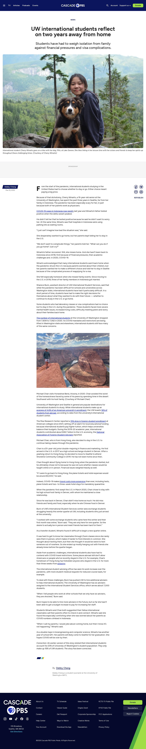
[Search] (107, 5)
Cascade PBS (46, 740)
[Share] (136, 187)
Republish (138, 198)
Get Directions (16, 732)
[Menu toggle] (4, 5)
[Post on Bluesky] (141, 187)
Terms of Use (104, 721)
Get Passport (62, 714)
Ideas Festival (83, 701)
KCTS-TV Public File (106, 701)
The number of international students (53, 318)
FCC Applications (105, 714)
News (73, 20)
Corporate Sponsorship (87, 714)
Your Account (41, 727)
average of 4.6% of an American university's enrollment (61, 410)
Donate (138, 5)
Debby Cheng (63, 668)
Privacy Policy (104, 727)
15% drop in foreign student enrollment (88, 421)
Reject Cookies (133, 714)
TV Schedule (61, 701)
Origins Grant (83, 708)
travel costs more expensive (72, 481)
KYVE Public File (105, 708)
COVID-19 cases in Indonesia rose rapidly (55, 211)
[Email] (136, 192)
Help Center (40, 721)
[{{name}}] (10, 187)
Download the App (64, 727)
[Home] (17, 707)
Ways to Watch (63, 721)
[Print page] (141, 192)
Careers (39, 714)
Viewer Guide (62, 708)
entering (61, 563)
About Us (39, 701)
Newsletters (133, 708)
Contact (39, 708)
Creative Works (83, 721)
